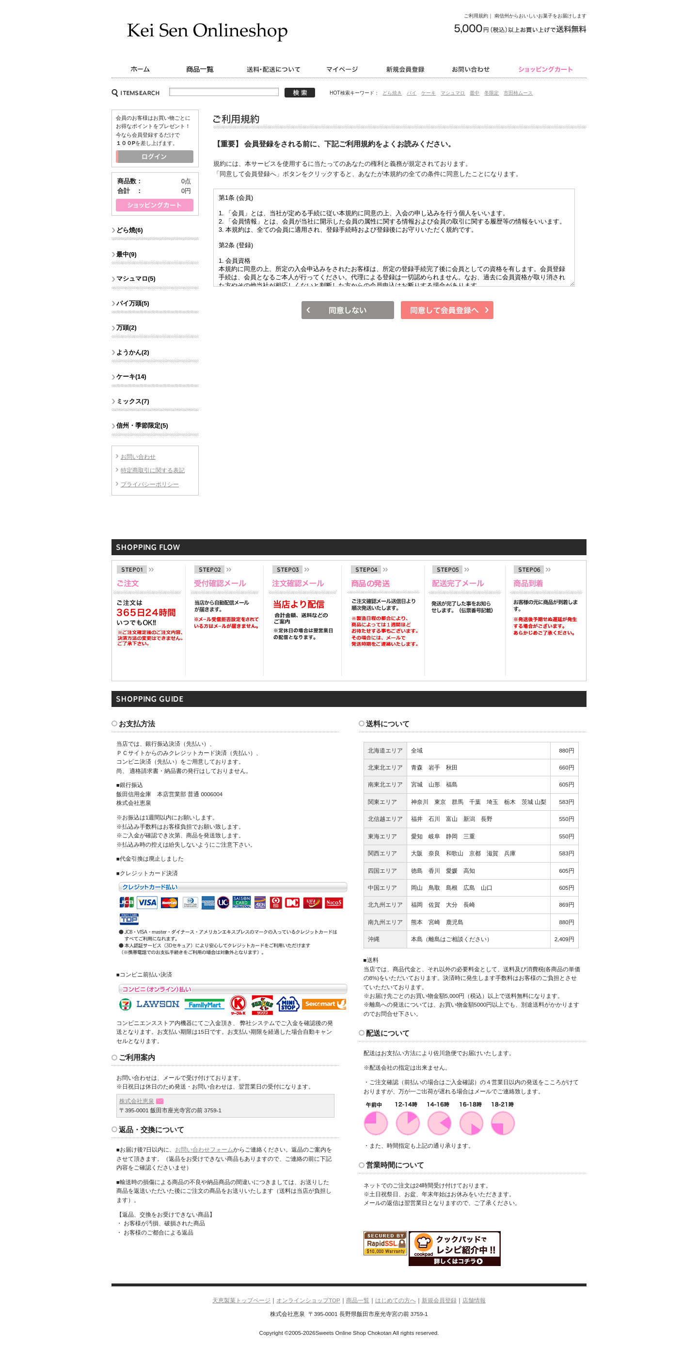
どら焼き (392, 93)
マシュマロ (453, 93)
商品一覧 (201, 69)
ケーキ (428, 93)
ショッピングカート (547, 69)
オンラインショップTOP (308, 1300)
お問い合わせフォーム (204, 1150)
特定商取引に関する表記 (153, 470)
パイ (411, 93)
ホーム (139, 69)
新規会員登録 (406, 69)
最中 (474, 93)
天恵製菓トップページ (241, 1300)
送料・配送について (275, 69)
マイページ (344, 69)
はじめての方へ (395, 1300)
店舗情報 (474, 1300)
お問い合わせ (473, 69)
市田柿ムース (518, 93)
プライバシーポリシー (150, 484)
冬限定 (491, 93)
